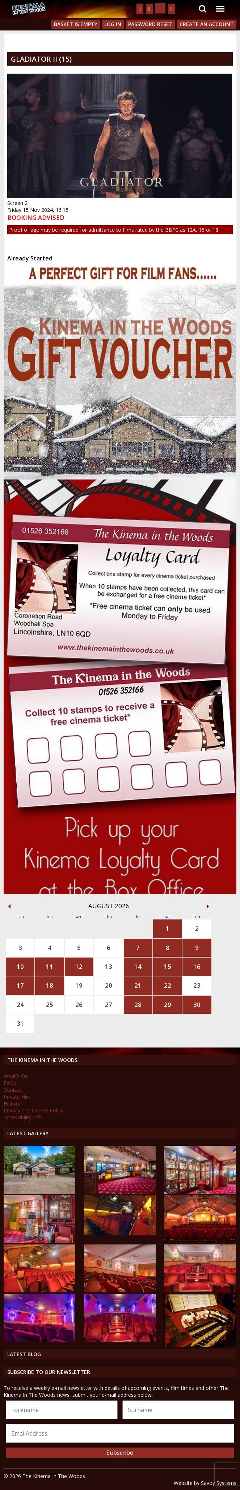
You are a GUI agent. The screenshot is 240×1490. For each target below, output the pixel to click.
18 (49, 985)
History (12, 1103)
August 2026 (108, 906)
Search (203, 9)
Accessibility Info (23, 1117)
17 (20, 985)
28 (138, 1004)
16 (197, 966)
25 (49, 1004)
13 (108, 966)
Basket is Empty (75, 24)
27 (108, 1004)
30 (197, 1004)
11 (49, 966)
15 (167, 966)
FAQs (10, 1082)
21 (138, 985)
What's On (16, 1076)
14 (138, 966)
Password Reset (150, 24)
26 (79, 1004)
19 (79, 985)
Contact (13, 1089)
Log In (112, 24)
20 (108, 985)
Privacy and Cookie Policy (33, 1110)
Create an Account (207, 24)
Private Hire (17, 1096)
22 (167, 985)
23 (197, 985)
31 (20, 1023)
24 (20, 1004)
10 (20, 966)
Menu (219, 5)
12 (79, 966)
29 (167, 1004)
